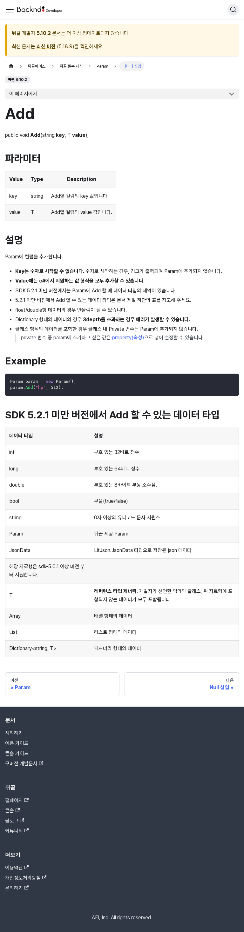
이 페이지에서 (23, 94)
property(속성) (128, 338)
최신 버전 (46, 46)
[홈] (11, 66)
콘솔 (12, 811)
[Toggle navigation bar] (10, 9)
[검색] (233, 9)
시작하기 (14, 733)
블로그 (14, 821)
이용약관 (17, 868)
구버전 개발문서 (24, 764)
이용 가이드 (17, 743)
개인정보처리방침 (25, 878)
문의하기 (17, 888)
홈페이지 (17, 800)
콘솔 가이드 (17, 753)
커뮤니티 (17, 831)
